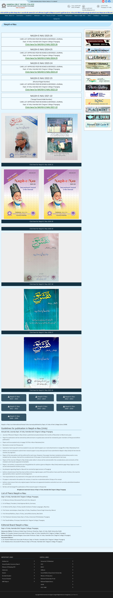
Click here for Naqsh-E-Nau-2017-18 (41, 284)
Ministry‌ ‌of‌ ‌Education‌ (46, 576)
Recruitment (104, 15)
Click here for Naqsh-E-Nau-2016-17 (41, 332)
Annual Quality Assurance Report (11, 564)
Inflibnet (43, 570)
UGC (42, 564)
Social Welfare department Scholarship (51, 573)
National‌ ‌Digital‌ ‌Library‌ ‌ (47, 581)
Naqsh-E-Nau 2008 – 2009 (14, 417)
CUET (43, 15)
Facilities (60, 15)
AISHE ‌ (42, 584)
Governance (19, 15)
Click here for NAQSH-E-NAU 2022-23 (41, 90)
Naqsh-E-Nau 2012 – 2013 (69, 397)
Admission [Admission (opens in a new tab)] (37, 15)
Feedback (96, 15)
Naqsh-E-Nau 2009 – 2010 (69, 407)
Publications (68, 15)
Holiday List (5, 561)
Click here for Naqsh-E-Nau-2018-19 (41, 229)
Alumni (4, 573)
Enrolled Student (6, 576)
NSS (84, 15)
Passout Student (6, 578)
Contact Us (56, 19)
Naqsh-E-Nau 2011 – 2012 (14, 407)
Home (6, 15)
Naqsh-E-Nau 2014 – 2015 (14, 397)
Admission (5, 570)
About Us (11, 15)
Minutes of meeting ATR (8, 567)
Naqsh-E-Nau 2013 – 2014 (41, 397)
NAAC (89, 15)
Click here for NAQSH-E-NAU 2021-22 (41, 107)
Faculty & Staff (50, 15)
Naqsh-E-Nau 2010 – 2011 (41, 407)
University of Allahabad (47, 561)
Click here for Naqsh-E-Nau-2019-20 (41, 221)
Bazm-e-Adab (78, 15)
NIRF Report (5, 581)
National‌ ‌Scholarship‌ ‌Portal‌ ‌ (48, 578)
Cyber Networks (74, 594)
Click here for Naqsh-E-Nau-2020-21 (41, 165)
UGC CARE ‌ (44, 587)
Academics (29, 15)
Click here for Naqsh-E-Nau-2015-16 (41, 390)
